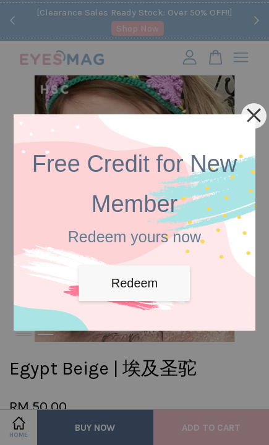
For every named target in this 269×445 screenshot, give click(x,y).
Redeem (134, 283)
